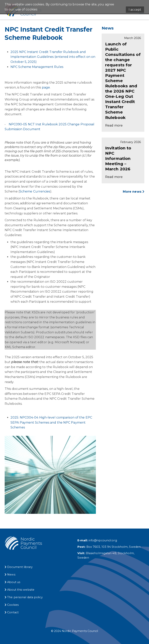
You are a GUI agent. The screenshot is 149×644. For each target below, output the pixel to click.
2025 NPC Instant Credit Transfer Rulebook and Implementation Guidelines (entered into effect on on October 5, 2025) (52, 57)
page (46, 87)
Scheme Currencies (34, 191)
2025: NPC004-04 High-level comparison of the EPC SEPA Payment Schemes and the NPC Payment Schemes (51, 422)
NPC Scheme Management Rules (36, 67)
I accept (135, 9)
